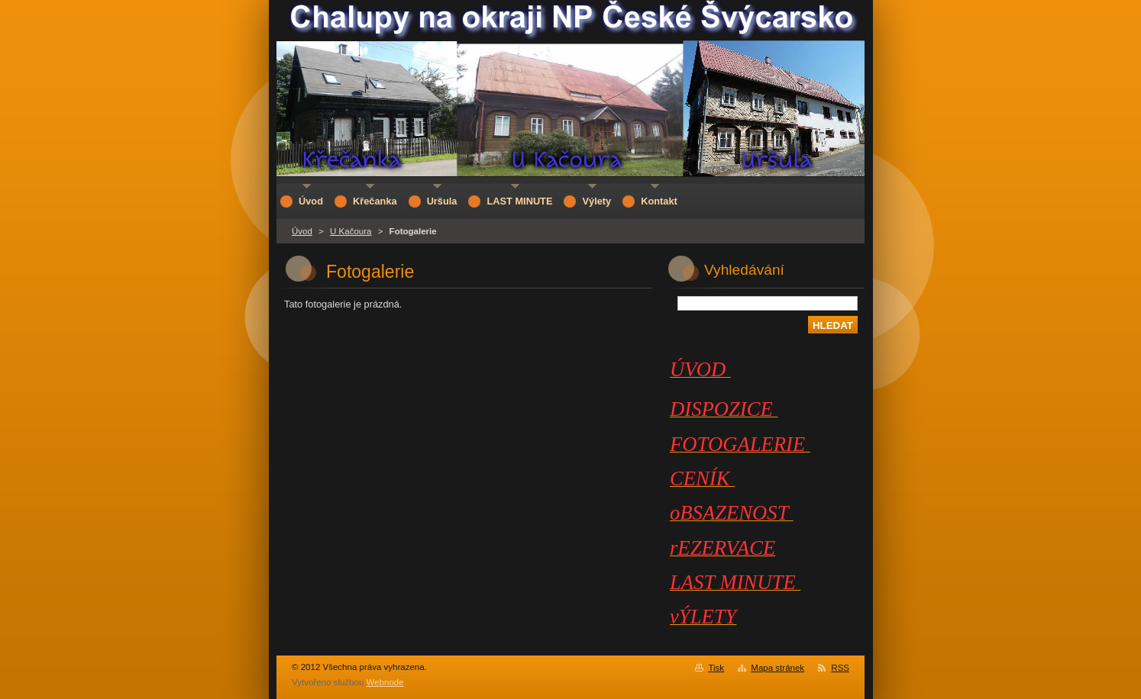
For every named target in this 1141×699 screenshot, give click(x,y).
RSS (840, 667)
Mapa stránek (777, 667)
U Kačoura (350, 231)
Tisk (716, 667)
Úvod (302, 231)
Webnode (385, 682)
